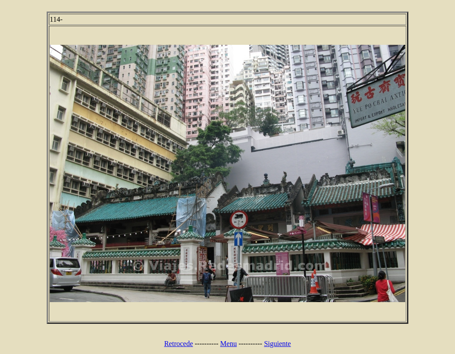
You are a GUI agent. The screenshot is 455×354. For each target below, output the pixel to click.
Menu (228, 343)
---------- (206, 343)
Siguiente (277, 343)
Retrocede (178, 343)
